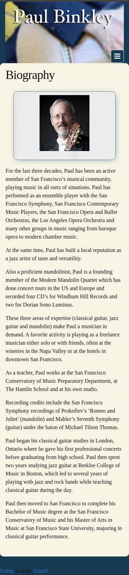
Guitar (7, 571)
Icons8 (40, 571)
